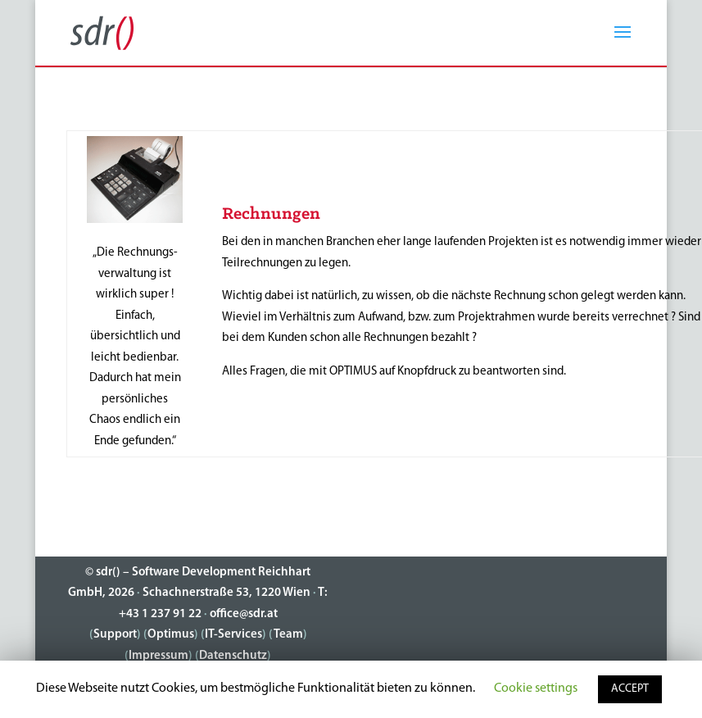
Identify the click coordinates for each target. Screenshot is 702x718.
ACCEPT (630, 689)
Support (115, 635)
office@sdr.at (244, 614)
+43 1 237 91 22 (160, 614)
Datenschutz (233, 656)
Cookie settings (535, 688)
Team (288, 635)
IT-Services (233, 635)
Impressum (158, 656)
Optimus (170, 635)
